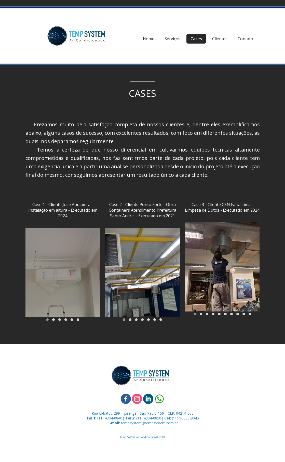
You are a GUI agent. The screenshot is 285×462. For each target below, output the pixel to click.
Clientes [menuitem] (219, 39)
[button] (47, 319)
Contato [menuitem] (245, 39)
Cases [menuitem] (196, 39)
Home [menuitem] (148, 39)
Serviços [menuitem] (172, 39)
